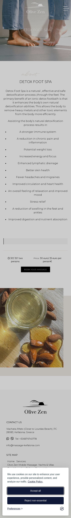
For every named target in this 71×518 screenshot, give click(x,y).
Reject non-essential (36, 500)
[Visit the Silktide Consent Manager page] (62, 509)
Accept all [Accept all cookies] (35, 490)
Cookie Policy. (35, 481)
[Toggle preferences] (15, 509)
